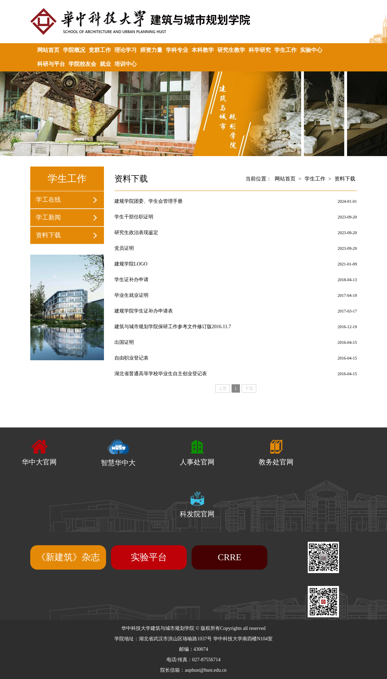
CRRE (229, 557)
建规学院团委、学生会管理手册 (148, 201)
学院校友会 (82, 64)
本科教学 (203, 50)
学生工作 (285, 50)
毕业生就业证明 (131, 295)
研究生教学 (231, 50)
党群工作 (100, 50)
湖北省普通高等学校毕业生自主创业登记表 (160, 373)
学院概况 (74, 50)
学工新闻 (48, 217)
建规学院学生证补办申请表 (143, 311)
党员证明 (124, 248)
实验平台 (149, 557)
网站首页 (48, 50)
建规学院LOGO (130, 264)
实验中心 (311, 50)
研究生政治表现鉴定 (136, 232)
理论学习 (125, 50)
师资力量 (151, 50)
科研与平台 (51, 64)
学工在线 (48, 199)
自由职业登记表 (131, 358)
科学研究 (260, 50)
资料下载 (48, 235)
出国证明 (124, 342)
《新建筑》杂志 (68, 557)
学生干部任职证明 (133, 216)
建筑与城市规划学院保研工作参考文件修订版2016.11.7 (172, 326)
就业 (105, 64)
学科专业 (177, 50)
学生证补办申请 (131, 279)
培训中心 (125, 64)
